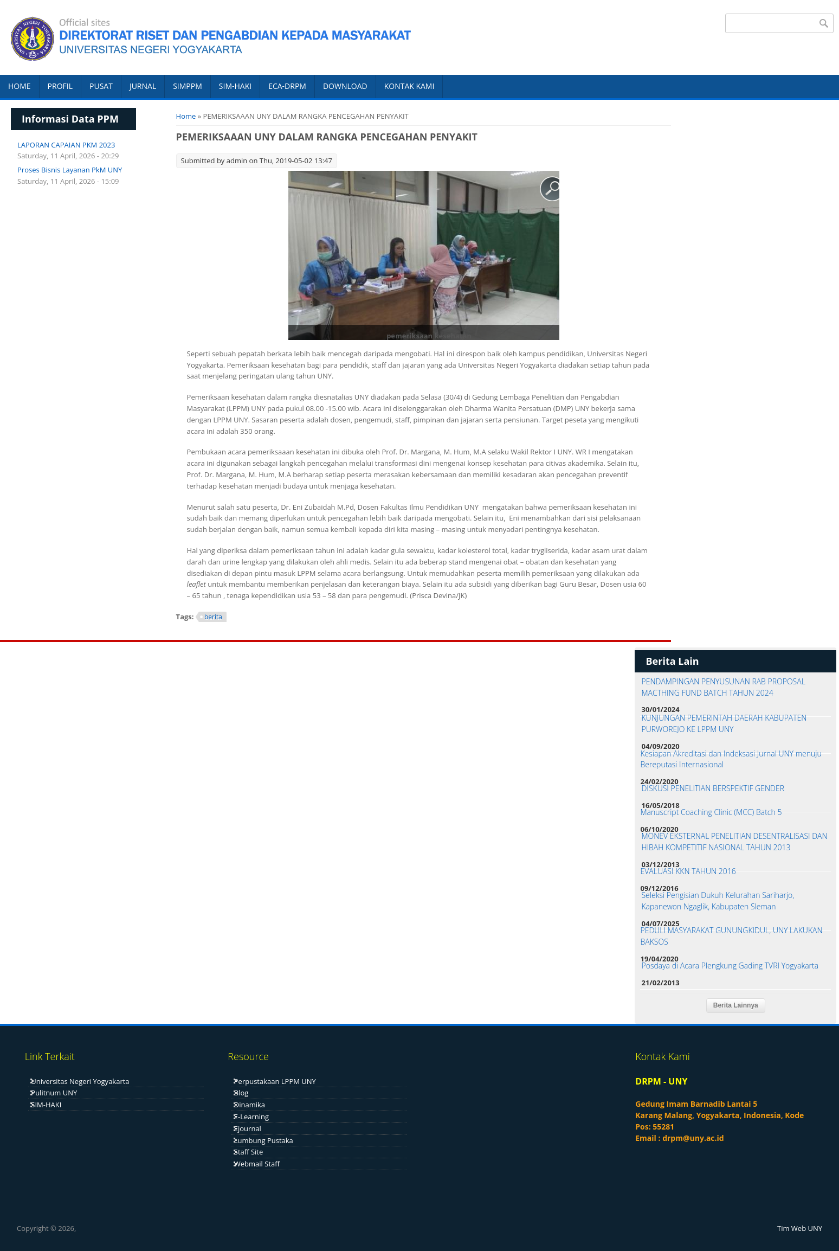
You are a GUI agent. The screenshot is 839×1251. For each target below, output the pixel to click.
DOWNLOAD (345, 86)
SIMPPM (187, 86)
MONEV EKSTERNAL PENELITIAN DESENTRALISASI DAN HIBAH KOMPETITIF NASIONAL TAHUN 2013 (734, 841)
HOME (19, 86)
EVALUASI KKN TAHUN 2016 (687, 871)
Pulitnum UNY (54, 1093)
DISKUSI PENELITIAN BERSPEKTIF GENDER (712, 788)
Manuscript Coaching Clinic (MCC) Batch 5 (711, 812)
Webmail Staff (257, 1164)
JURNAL (143, 86)
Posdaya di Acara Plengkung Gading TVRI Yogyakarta (729, 965)
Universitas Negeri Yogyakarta (80, 1081)
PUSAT (101, 86)
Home (186, 116)
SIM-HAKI (235, 86)
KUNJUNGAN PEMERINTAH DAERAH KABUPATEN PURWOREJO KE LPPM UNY (723, 723)
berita (213, 616)
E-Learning (251, 1116)
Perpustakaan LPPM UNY (275, 1081)
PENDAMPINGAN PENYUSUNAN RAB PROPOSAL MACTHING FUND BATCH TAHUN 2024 (723, 687)
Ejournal (247, 1128)
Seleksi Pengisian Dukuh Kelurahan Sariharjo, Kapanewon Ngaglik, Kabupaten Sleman (717, 901)
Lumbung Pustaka (263, 1140)
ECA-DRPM (287, 86)
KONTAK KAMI (409, 86)
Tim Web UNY (799, 1228)
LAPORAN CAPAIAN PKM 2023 (66, 145)
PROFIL (60, 86)
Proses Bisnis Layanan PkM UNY (69, 170)
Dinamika (249, 1104)
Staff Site (248, 1152)
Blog (241, 1093)
